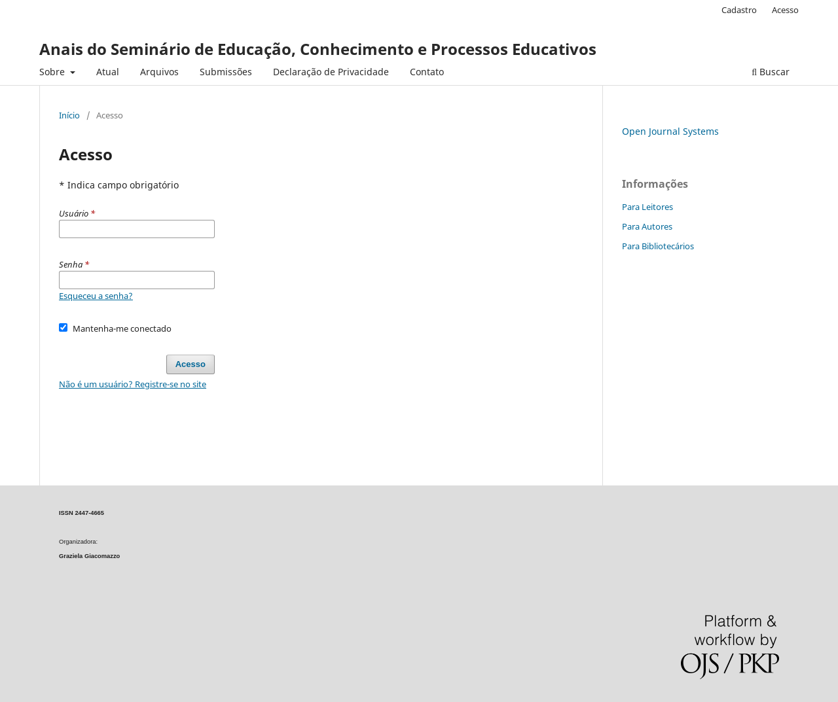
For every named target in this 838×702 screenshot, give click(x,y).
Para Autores (647, 226)
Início (69, 115)
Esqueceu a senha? (96, 296)
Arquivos (159, 71)
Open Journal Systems (670, 131)
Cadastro (739, 10)
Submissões (226, 71)
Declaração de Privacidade (331, 71)
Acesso (785, 10)
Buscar (771, 71)
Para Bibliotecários (658, 246)
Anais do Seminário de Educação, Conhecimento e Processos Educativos (317, 49)
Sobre (53, 71)
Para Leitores (647, 207)
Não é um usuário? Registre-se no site (132, 384)
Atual (107, 71)
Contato (427, 71)
